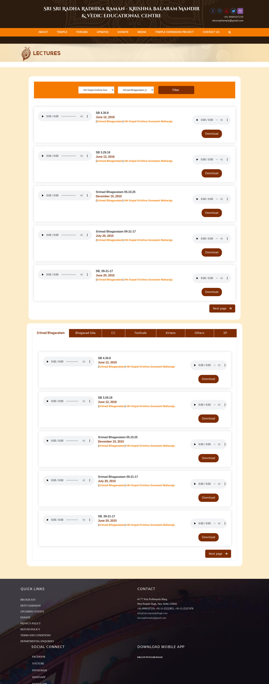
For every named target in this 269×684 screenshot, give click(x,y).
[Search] (229, 32)
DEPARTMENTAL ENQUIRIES (37, 641)
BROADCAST (28, 599)
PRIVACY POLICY (30, 623)
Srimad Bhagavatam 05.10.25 (115, 191)
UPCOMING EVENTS (32, 611)
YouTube (38, 663)
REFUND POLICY (30, 629)
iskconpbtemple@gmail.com (227, 20)
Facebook (38, 656)
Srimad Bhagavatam (110, 121)
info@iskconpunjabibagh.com (152, 613)
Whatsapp (38, 677)
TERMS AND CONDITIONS (35, 635)
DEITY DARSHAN (30, 605)
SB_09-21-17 (104, 271)
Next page (220, 308)
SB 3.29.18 (103, 152)
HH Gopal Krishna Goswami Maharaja (148, 121)
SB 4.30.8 (102, 112)
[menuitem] (43, 32)
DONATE (25, 617)
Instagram (39, 670)
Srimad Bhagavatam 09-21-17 (116, 231)
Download (211, 134)
